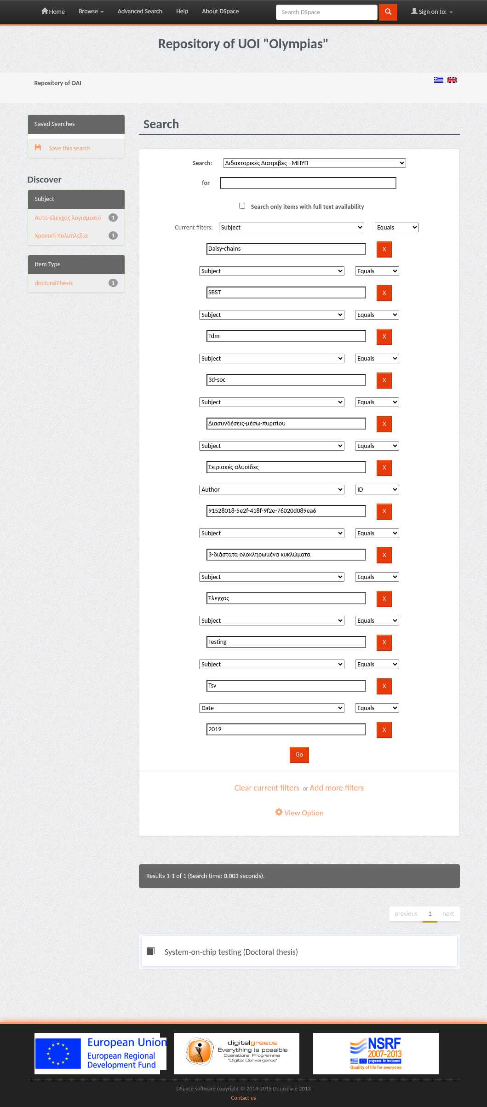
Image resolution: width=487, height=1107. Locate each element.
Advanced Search (140, 11)
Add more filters (337, 788)
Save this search (63, 148)
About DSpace (220, 11)
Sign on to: (432, 11)
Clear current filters (267, 788)
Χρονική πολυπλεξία (61, 236)
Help (182, 11)
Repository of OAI (57, 83)
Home (53, 11)
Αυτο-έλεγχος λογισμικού (68, 218)
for (206, 183)
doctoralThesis (54, 283)
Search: (202, 163)
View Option (299, 813)
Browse (91, 11)
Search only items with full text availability (301, 207)
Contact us (243, 1097)
